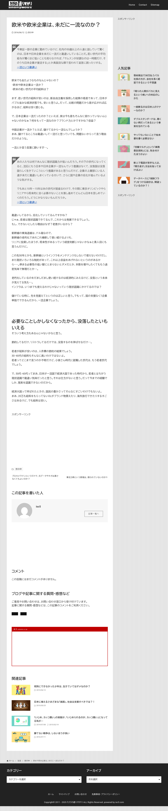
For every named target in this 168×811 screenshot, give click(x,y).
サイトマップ (64, 799)
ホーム (51, 799)
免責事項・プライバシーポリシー (106, 799)
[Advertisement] (35, 436)
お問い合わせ (54, 616)
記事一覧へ (93, 516)
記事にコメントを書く (26, 616)
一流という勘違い (27, 67)
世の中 (31, 32)
